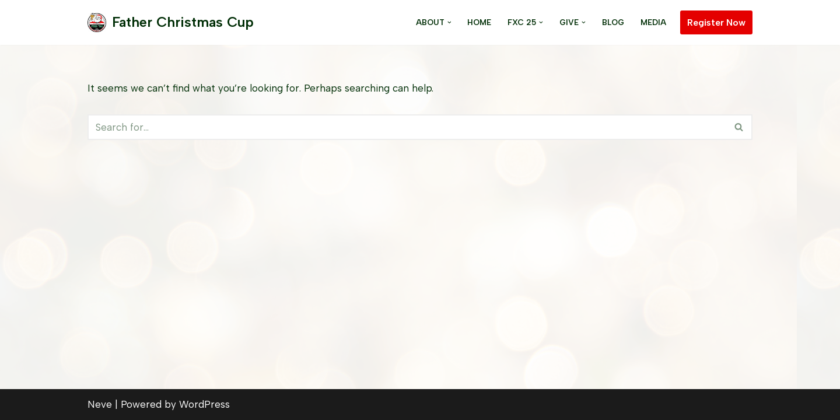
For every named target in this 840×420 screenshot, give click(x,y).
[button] (449, 22)
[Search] (407, 127)
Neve (100, 404)
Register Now (716, 22)
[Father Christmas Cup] (171, 22)
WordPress (204, 404)
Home (479, 22)
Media (653, 22)
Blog (613, 22)
